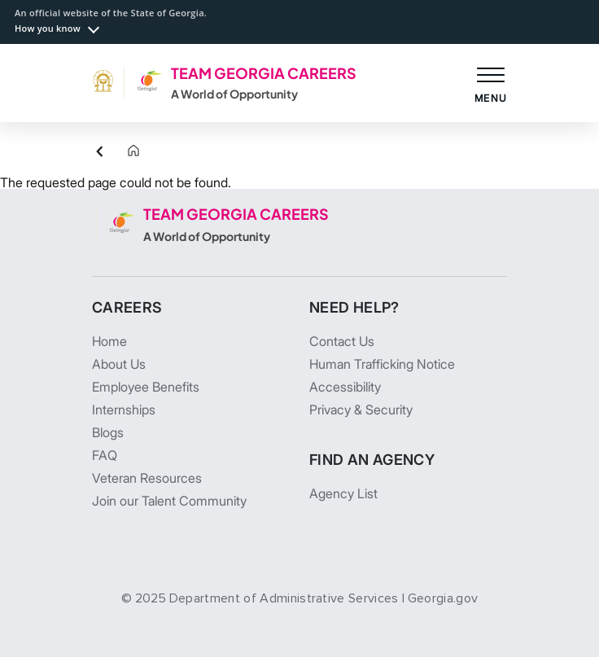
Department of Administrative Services (284, 598)
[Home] (120, 151)
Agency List (343, 493)
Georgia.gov (443, 598)
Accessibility (345, 387)
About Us (119, 364)
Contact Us (341, 341)
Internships (123, 409)
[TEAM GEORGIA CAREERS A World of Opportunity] (224, 83)
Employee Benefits (145, 387)
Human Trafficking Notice (382, 364)
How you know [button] (48, 28)
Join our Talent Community (169, 501)
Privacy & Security (361, 409)
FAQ (104, 455)
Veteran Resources (147, 478)
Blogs (108, 432)
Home (109, 341)
